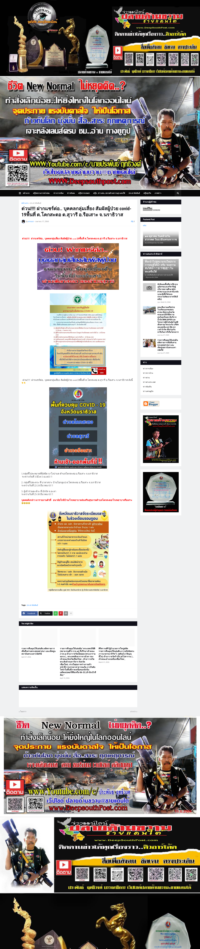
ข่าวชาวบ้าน (148, 373)
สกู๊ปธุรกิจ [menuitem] (147, 193)
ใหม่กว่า (23, 712)
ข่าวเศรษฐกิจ (148, 391)
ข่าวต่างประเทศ (149, 382)
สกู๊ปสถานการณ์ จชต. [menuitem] (41, 193)
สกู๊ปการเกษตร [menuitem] (84, 193)
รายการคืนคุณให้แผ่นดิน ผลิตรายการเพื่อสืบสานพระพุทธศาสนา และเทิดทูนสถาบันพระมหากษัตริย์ (38, 651)
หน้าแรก (24, 203)
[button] (21, 193)
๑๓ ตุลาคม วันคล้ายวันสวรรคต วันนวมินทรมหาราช (161, 238)
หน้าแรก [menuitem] (26, 193)
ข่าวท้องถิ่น (147, 387)
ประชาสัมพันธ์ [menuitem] (134, 193)
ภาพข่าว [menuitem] (158, 193)
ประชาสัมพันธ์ (35, 203)
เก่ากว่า (133, 712)
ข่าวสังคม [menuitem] (71, 193)
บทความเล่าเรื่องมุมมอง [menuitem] (34, 200)
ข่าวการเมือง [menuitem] (58, 193)
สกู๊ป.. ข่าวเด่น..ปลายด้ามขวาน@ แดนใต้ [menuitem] (109, 193)
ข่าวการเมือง (148, 369)
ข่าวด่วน (146, 378)
